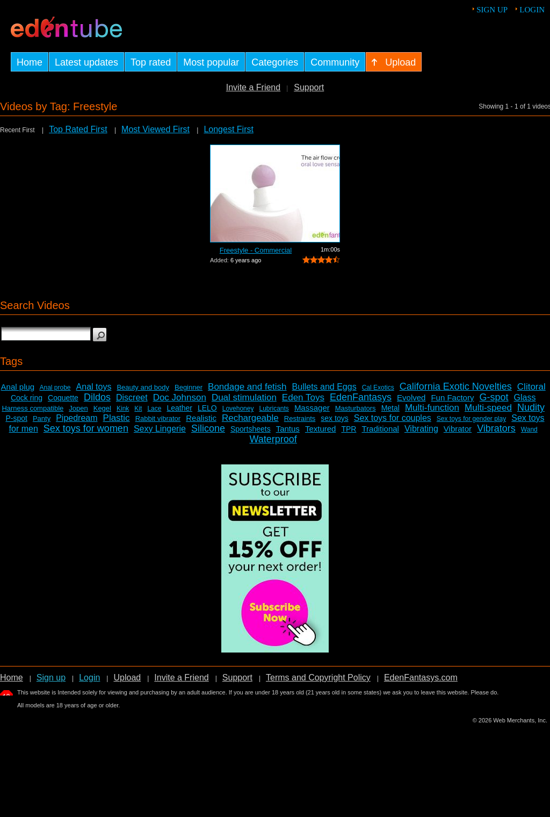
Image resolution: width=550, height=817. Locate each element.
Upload (127, 677)
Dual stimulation (244, 397)
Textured (320, 428)
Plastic (116, 418)
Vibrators (496, 428)
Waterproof (272, 439)
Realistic (201, 417)
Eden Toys (303, 397)
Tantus (288, 428)
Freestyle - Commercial (256, 250)
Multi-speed (488, 408)
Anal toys (94, 386)
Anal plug (18, 386)
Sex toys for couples (392, 417)
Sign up (492, 9)
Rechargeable (250, 418)
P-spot (16, 418)
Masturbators (355, 408)
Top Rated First (78, 129)
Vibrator (458, 428)
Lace (154, 408)
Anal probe (55, 387)
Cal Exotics (378, 387)
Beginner (188, 387)
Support (309, 87)
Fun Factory (452, 397)
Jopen (78, 408)
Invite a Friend (253, 87)
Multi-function (432, 408)
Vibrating (421, 428)
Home (11, 677)
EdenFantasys (361, 397)
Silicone (208, 428)
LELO (207, 408)
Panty (41, 418)
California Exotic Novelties (456, 386)
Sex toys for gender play (471, 418)
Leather (179, 408)
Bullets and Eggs (324, 386)
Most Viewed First (155, 129)
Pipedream (76, 417)
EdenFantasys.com (421, 677)
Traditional (380, 428)
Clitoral (531, 387)
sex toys (334, 418)
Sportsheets (250, 429)
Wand (529, 429)
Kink (123, 408)
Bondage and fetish (247, 387)
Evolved (411, 397)
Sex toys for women (86, 428)
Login (532, 9)
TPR (348, 429)
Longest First (228, 129)
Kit (138, 408)
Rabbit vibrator (158, 418)
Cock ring (26, 397)
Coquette (63, 397)
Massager (312, 407)
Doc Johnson (179, 397)
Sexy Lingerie (160, 428)
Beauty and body (143, 387)
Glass (525, 397)
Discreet (132, 397)
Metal (390, 408)
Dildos (97, 397)
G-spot (493, 397)
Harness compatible (32, 408)
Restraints (300, 418)
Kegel (102, 408)
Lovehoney (238, 408)
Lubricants (273, 408)
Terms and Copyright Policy (318, 677)
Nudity (531, 407)
